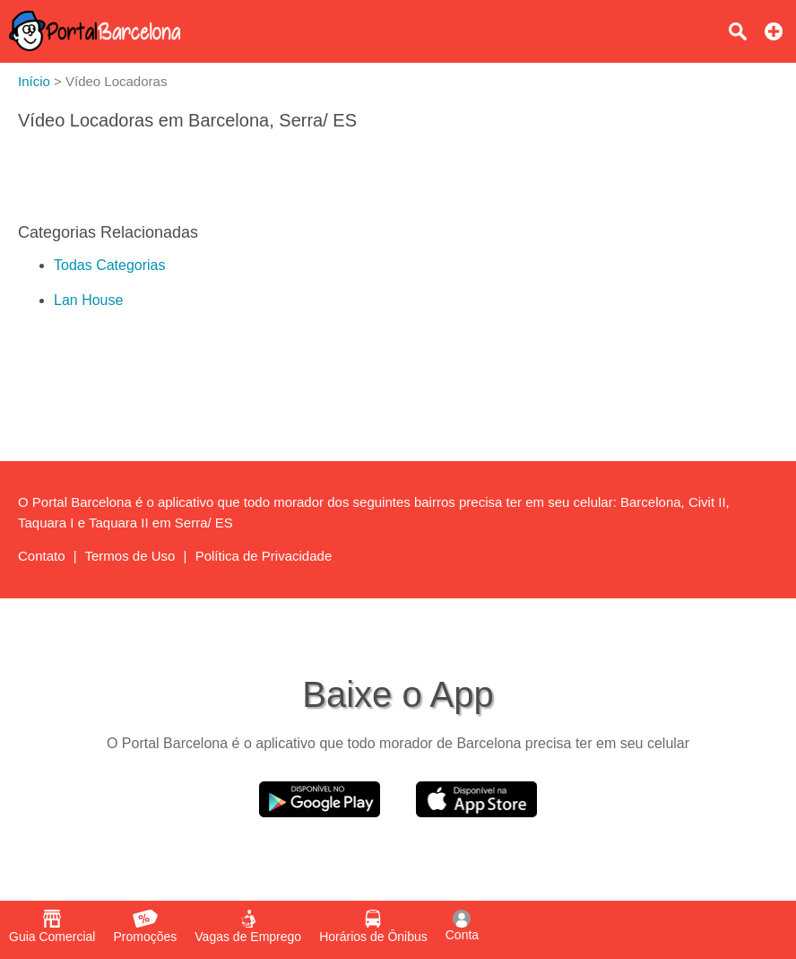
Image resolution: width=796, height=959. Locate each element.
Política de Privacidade (264, 555)
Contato (41, 555)
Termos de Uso (130, 555)
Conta (462, 926)
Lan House (88, 300)
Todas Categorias (110, 265)
